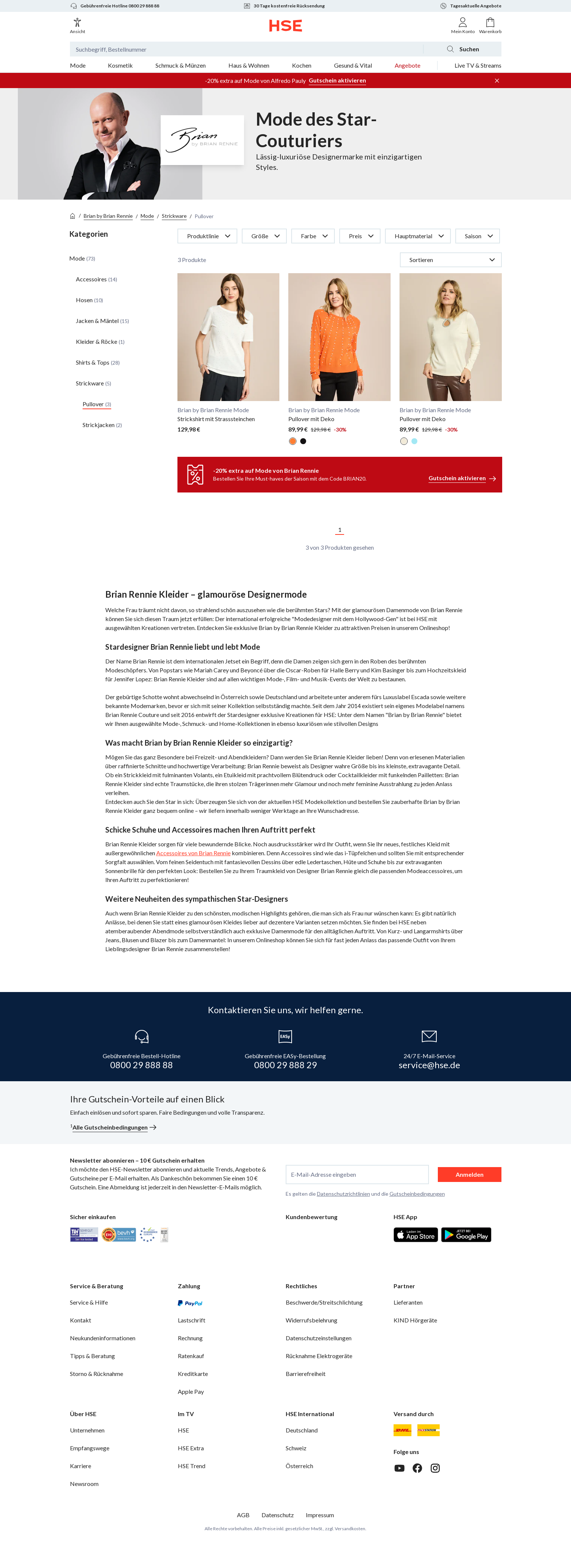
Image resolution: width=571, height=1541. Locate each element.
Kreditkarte (193, 1373)
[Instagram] (435, 1468)
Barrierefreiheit (305, 1373)
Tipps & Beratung (92, 1355)
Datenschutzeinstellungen (319, 1337)
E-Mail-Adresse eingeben (323, 1174)
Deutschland (302, 1430)
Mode (147, 216)
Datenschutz (278, 1514)
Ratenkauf (191, 1355)
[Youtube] (399, 1468)
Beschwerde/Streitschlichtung (324, 1302)
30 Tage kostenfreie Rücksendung (284, 6)
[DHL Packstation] (428, 1430)
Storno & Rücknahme (96, 1373)
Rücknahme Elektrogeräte (319, 1355)
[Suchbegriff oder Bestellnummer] (246, 49)
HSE (183, 1430)
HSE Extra (191, 1447)
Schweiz (296, 1447)
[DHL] (402, 1430)
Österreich (299, 1465)
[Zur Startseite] (285, 25)
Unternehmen (87, 1430)
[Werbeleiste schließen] (497, 80)
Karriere (80, 1465)
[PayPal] (190, 1302)
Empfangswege (89, 1447)
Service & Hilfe (89, 1302)
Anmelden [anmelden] (470, 1174)
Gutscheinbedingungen (417, 1194)
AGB (243, 1514)
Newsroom (84, 1483)
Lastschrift (191, 1320)
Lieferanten (408, 1302)
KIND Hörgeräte (415, 1320)
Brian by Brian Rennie (108, 216)
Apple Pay (191, 1391)
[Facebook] (417, 1468)
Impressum (320, 1514)
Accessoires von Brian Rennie (193, 852)
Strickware (174, 216)
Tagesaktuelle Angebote (470, 6)
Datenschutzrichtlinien (343, 1194)
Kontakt (80, 1320)
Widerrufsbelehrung (311, 1320)
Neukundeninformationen (102, 1337)
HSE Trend (191, 1465)
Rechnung (190, 1337)
